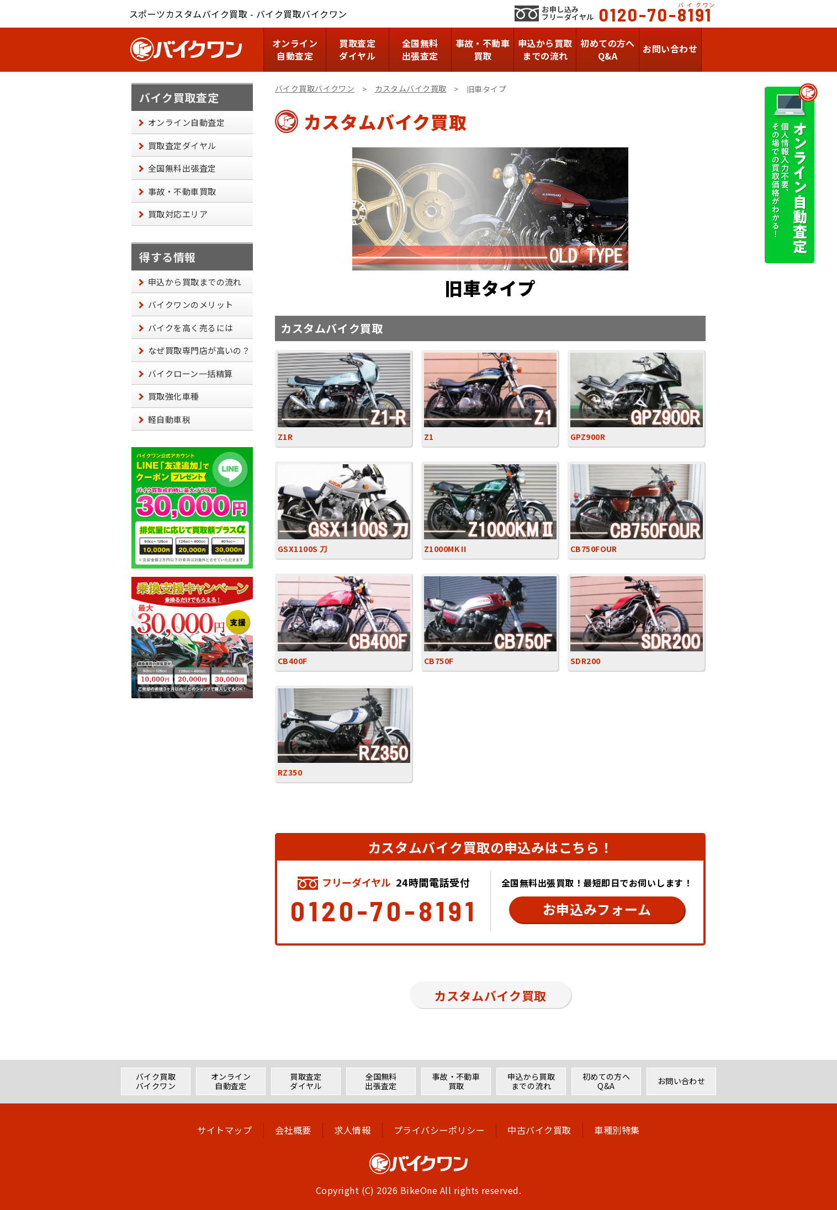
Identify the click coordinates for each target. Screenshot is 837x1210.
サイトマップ (222, 1130)
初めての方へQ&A (607, 49)
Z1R (344, 398)
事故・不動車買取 (482, 49)
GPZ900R (636, 398)
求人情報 (352, 1130)
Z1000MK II (490, 509)
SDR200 (636, 621)
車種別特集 (619, 1130)
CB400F (344, 621)
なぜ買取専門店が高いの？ (199, 350)
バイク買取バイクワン (314, 88)
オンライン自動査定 (294, 49)
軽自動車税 (169, 419)
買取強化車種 (173, 396)
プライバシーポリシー (439, 1130)
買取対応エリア (178, 214)
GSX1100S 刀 (344, 509)
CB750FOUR (636, 509)
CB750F (490, 621)
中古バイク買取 (540, 1130)
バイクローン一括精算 (190, 373)
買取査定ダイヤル (357, 49)
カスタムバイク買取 (411, 88)
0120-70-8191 (655, 14)
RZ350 (344, 733)
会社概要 (292, 1130)
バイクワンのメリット (191, 304)
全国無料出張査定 (420, 49)
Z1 (490, 398)
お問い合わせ (670, 48)
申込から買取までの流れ (545, 49)
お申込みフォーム (597, 909)
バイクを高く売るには (191, 327)
